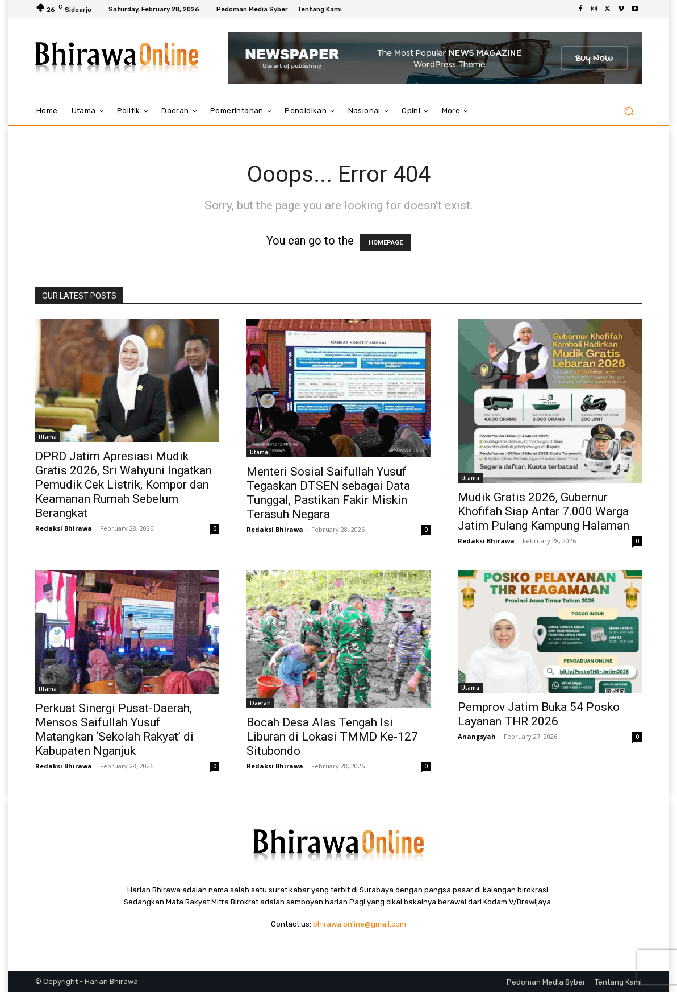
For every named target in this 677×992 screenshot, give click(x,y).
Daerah (260, 703)
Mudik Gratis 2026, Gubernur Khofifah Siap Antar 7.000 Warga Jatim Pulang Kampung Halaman (543, 511)
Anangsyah (477, 736)
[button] (628, 111)
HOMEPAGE (386, 242)
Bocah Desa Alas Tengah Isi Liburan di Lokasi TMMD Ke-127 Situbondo (332, 737)
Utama (48, 437)
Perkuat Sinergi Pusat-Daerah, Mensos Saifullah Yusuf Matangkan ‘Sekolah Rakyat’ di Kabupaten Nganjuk (114, 729)
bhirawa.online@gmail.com (359, 924)
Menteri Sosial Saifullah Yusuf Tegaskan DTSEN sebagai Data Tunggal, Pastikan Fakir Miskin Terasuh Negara (328, 493)
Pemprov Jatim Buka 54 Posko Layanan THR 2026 (539, 714)
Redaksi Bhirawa (63, 528)
